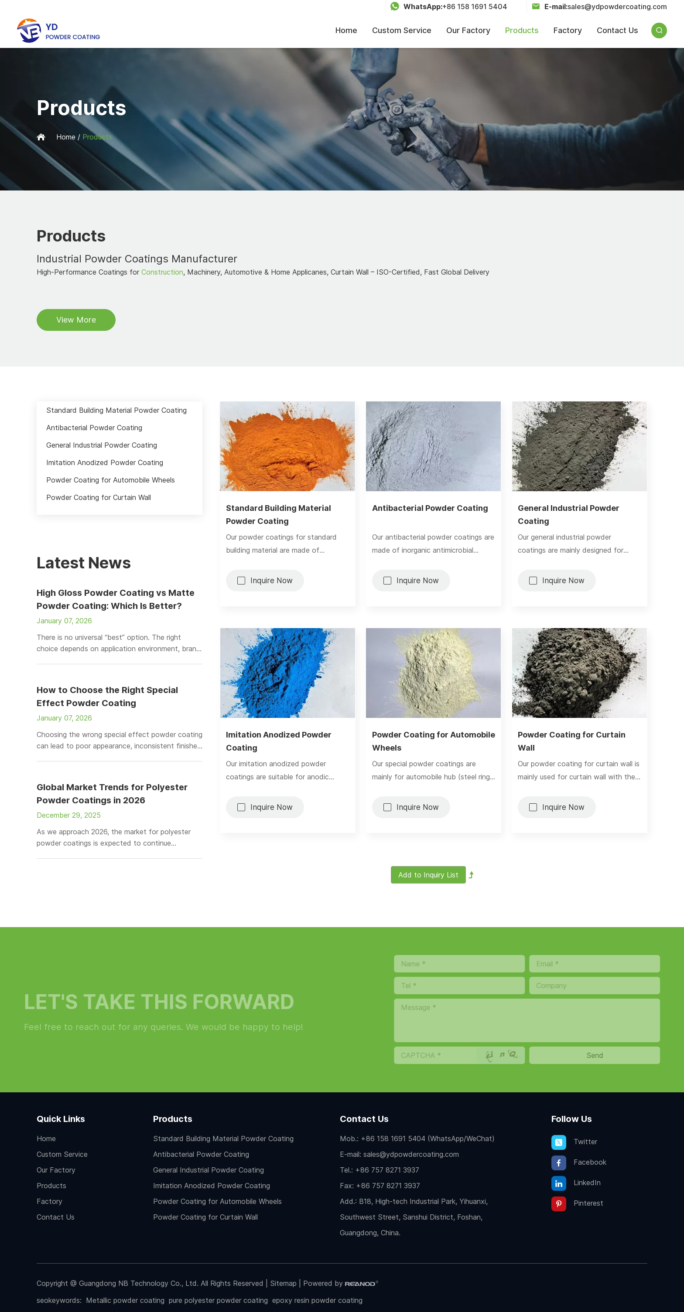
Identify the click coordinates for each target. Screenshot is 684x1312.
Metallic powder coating (125, 1300)
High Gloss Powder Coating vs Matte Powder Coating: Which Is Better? (116, 599)
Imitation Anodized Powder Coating (279, 741)
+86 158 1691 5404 (474, 6)
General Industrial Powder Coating (568, 514)
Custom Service (401, 30)
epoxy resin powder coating (317, 1300)
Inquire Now (271, 580)
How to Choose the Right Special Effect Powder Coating (107, 696)
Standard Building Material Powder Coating (278, 514)
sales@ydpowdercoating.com (617, 6)
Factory (568, 30)
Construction (162, 272)
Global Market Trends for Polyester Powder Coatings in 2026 (112, 794)
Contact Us (617, 30)
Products (522, 30)
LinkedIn (576, 1183)
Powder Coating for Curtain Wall (572, 741)
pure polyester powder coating (218, 1300)
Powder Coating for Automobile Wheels (433, 741)
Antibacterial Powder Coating (430, 508)
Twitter (574, 1142)
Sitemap (283, 1283)
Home (346, 30)
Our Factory (468, 30)
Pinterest (577, 1203)
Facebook (578, 1163)
